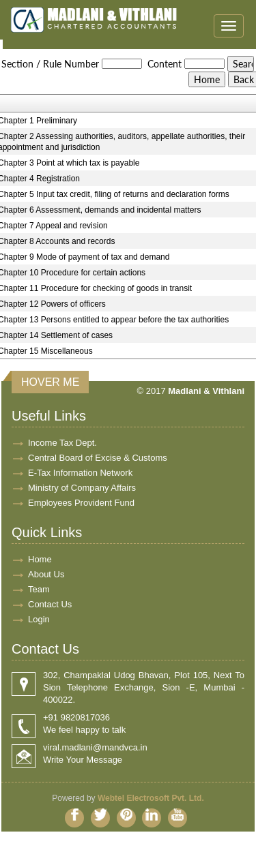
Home (40, 559)
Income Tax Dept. (62, 443)
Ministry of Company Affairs (82, 488)
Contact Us (50, 604)
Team (39, 589)
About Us (46, 574)
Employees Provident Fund (81, 503)
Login (39, 619)
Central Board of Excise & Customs (97, 458)
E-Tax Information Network (80, 473)
